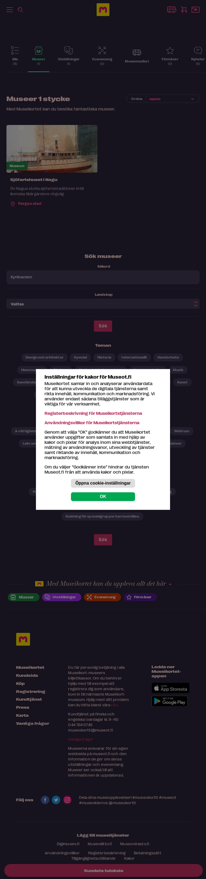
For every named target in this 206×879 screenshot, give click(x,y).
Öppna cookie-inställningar (103, 483)
